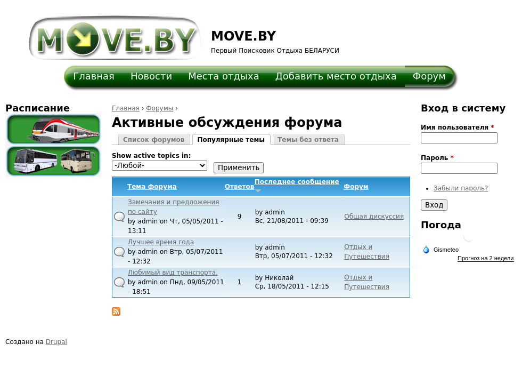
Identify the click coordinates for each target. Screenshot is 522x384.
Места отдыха (223, 76)
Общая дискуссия (374, 216)
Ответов (240, 186)
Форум (429, 76)
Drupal (56, 342)
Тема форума (152, 186)
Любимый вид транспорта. (173, 272)
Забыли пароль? (461, 188)
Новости (151, 76)
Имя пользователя (457, 127)
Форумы (159, 108)
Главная (94, 76)
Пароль (437, 158)
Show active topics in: (151, 155)
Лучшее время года (161, 242)
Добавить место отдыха (336, 76)
